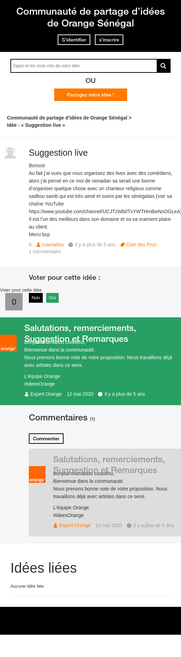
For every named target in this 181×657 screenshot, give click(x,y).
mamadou (53, 244)
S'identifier (74, 40)
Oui (52, 297)
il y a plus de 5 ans (125, 394)
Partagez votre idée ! (90, 95)
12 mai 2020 (80, 394)
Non (36, 297)
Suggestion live (58, 152)
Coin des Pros (141, 244)
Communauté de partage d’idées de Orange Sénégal (90, 17)
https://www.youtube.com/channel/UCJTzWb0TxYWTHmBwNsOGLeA (104, 211)
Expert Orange (46, 394)
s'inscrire (109, 40)
